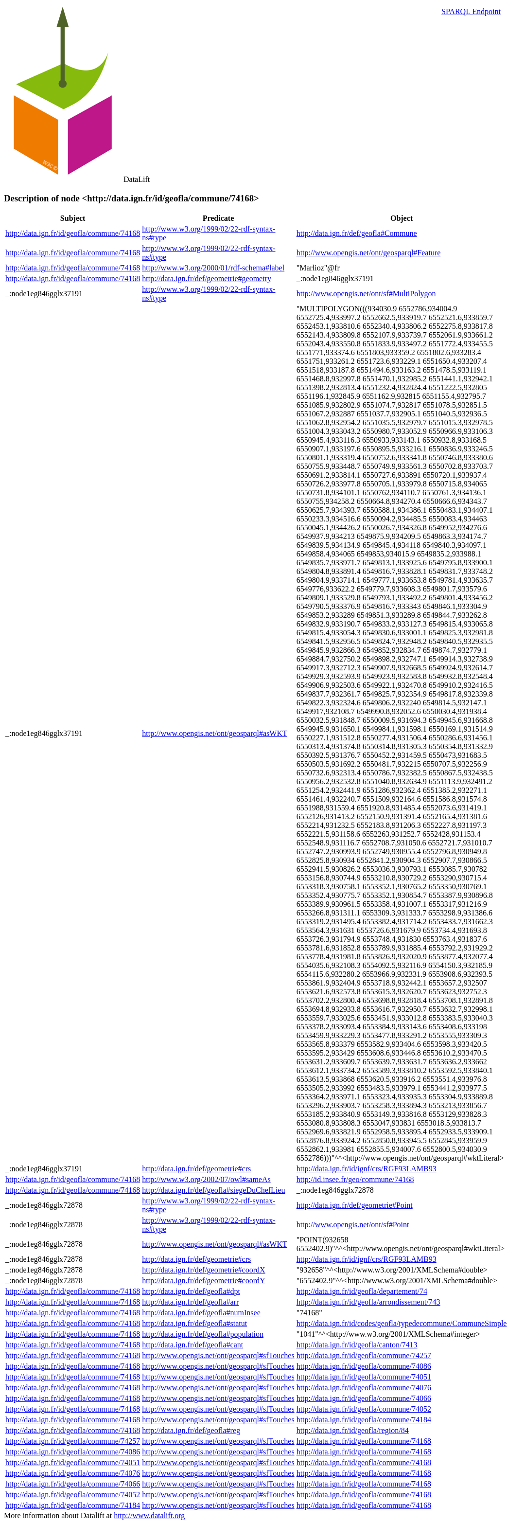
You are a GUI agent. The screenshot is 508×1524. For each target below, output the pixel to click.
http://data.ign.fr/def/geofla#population (202, 1334)
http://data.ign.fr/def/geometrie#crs (196, 1169)
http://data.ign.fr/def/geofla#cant (192, 1345)
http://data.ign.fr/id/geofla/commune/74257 (364, 1355)
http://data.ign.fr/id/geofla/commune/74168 (72, 233)
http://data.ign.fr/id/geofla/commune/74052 (364, 1409)
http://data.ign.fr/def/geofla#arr (190, 1302)
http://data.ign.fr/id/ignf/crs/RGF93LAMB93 (367, 1169)
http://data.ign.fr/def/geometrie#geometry (206, 278)
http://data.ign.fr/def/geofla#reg (191, 1430)
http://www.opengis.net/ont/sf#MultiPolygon (366, 293)
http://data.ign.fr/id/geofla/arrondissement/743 (368, 1302)
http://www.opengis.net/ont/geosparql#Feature (369, 253)
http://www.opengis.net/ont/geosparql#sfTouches (218, 1355)
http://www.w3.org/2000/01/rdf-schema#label (213, 268)
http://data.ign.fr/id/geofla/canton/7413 (357, 1345)
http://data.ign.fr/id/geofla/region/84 (353, 1430)
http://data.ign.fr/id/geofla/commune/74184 (364, 1420)
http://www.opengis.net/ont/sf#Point (353, 1224)
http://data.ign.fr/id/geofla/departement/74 (362, 1291)
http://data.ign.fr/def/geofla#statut (194, 1323)
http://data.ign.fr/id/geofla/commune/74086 (364, 1366)
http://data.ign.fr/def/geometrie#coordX (203, 1270)
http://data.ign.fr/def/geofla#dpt (191, 1291)
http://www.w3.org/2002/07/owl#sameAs (206, 1179)
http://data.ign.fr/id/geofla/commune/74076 (364, 1387)
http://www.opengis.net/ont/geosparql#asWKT (214, 733)
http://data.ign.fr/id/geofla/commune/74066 (364, 1398)
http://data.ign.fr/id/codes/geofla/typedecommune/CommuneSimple (402, 1323)
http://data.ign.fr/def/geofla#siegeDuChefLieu (213, 1190)
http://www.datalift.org (149, 1515)
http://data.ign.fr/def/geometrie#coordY (203, 1280)
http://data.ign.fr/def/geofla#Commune (357, 233)
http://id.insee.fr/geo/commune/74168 (355, 1179)
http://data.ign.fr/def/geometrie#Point (355, 1205)
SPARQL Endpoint (471, 11)
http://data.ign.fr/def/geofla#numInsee (201, 1313)
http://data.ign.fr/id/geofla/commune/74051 (364, 1377)
